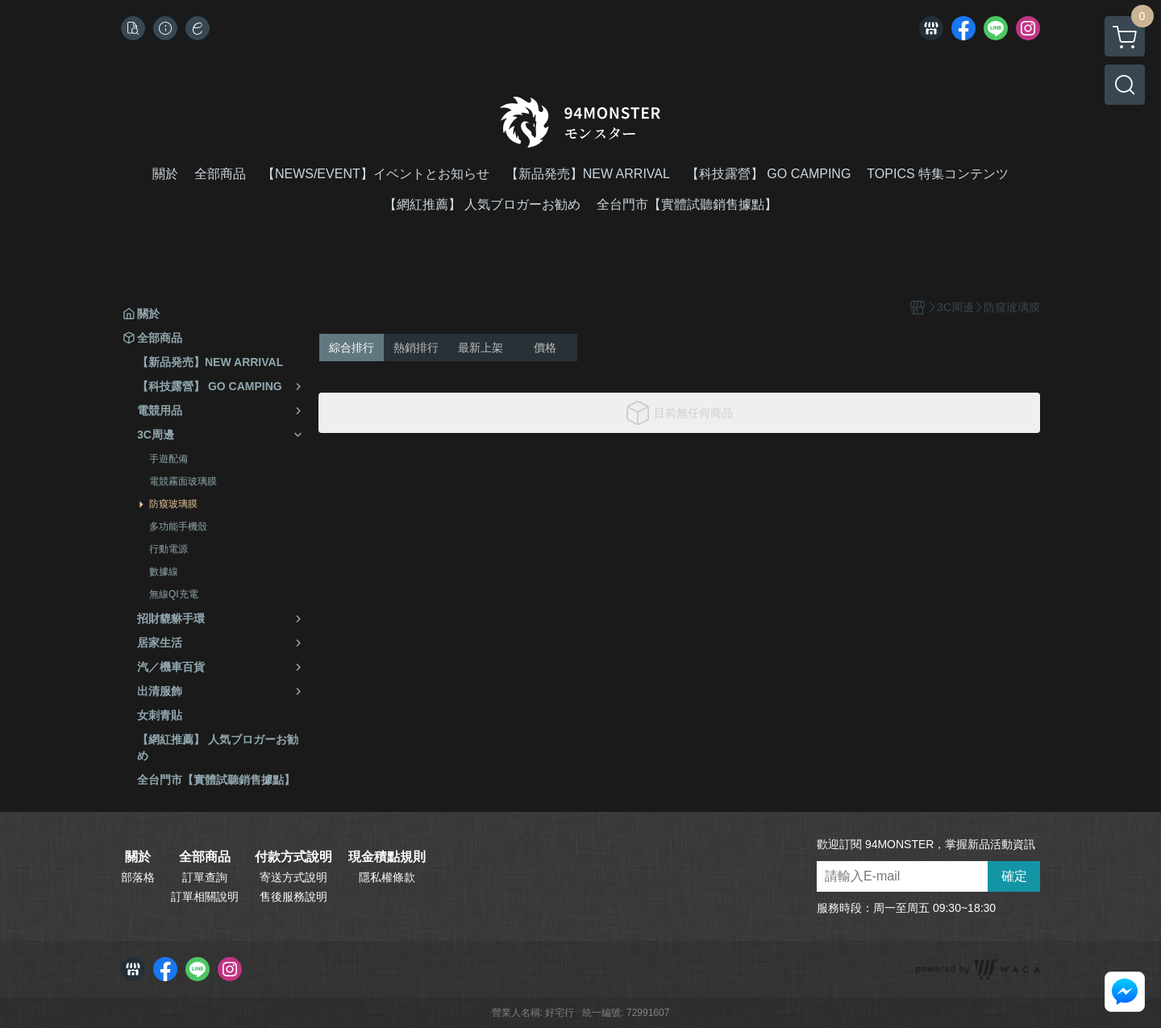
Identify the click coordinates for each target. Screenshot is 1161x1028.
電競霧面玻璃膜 (183, 481)
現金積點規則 (387, 857)
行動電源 (168, 549)
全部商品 (205, 857)
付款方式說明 (293, 857)
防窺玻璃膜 (173, 504)
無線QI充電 (173, 594)
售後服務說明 (293, 896)
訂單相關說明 (205, 896)
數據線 (163, 571)
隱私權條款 (387, 877)
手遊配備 (168, 458)
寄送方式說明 (293, 877)
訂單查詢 (204, 877)
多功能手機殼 (178, 526)
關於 (138, 857)
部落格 (138, 877)
